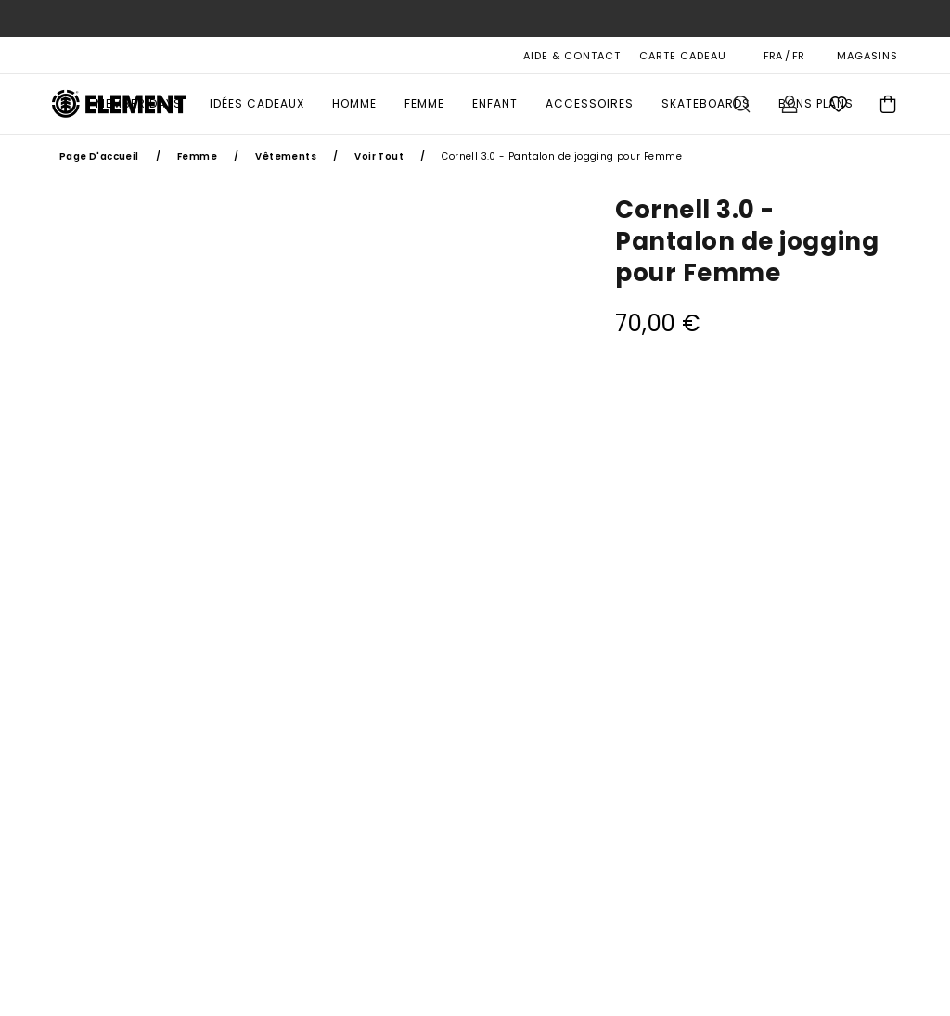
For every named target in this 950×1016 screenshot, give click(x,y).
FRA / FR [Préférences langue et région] (784, 55)
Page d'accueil (99, 156)
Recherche (741, 104)
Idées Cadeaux (257, 103)
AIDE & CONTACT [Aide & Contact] (572, 55)
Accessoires (590, 103)
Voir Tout (379, 156)
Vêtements (285, 156)
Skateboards (706, 103)
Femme (424, 103)
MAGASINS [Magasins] (867, 55)
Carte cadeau (682, 55)
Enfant (495, 103)
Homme (354, 103)
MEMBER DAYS (139, 103)
